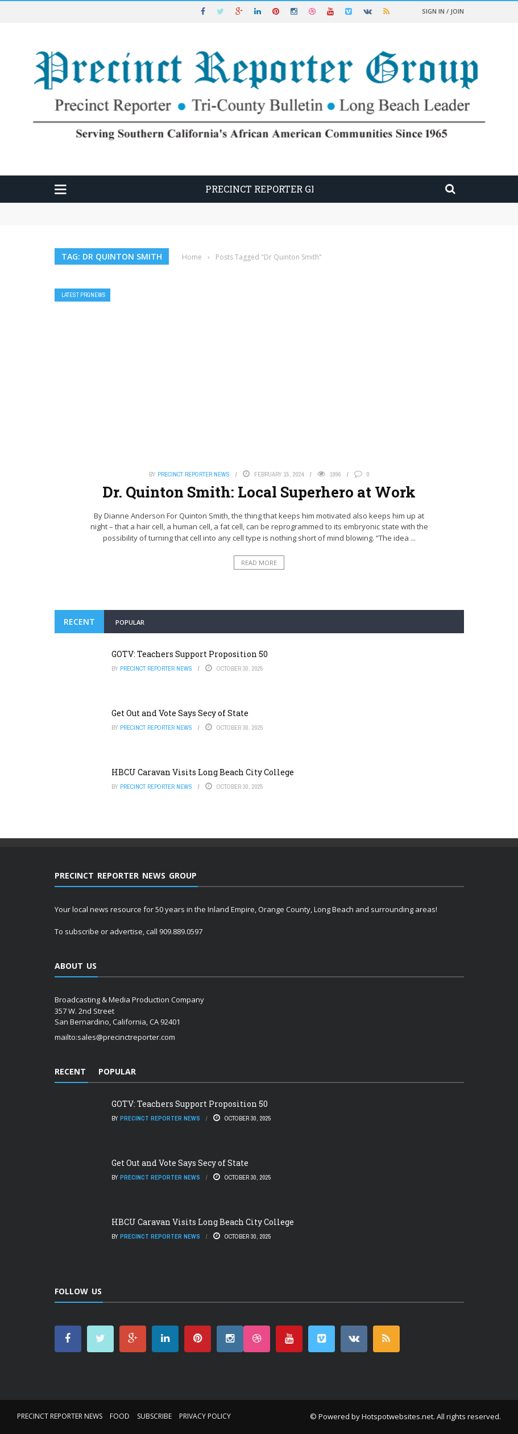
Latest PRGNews (83, 295)
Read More (259, 562)
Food (120, 1416)
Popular (129, 622)
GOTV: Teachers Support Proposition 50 (189, 654)
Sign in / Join (443, 11)
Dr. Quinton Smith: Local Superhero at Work (259, 491)
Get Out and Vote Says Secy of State (179, 713)
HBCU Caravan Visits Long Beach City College (202, 772)
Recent (79, 621)
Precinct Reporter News (194, 474)
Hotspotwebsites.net (397, 1416)
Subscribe (154, 1416)
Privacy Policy (205, 1416)
